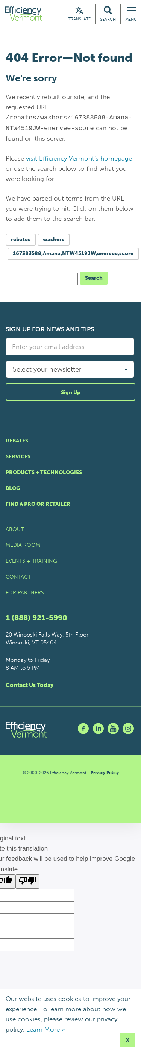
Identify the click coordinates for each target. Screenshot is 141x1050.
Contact (18, 577)
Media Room (23, 545)
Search (94, 278)
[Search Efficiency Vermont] (108, 14)
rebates (20, 239)
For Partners (25, 592)
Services (18, 456)
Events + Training (31, 561)
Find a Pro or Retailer (38, 504)
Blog (13, 488)
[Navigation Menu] (131, 14)
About (15, 529)
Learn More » (45, 1029)
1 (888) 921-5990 (36, 617)
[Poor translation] (27, 881)
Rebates (17, 441)
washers (53, 239)
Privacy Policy (105, 772)
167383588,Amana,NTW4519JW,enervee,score (73, 253)
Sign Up (70, 392)
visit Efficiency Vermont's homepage (79, 158)
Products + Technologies (44, 472)
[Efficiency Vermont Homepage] (24, 13)
